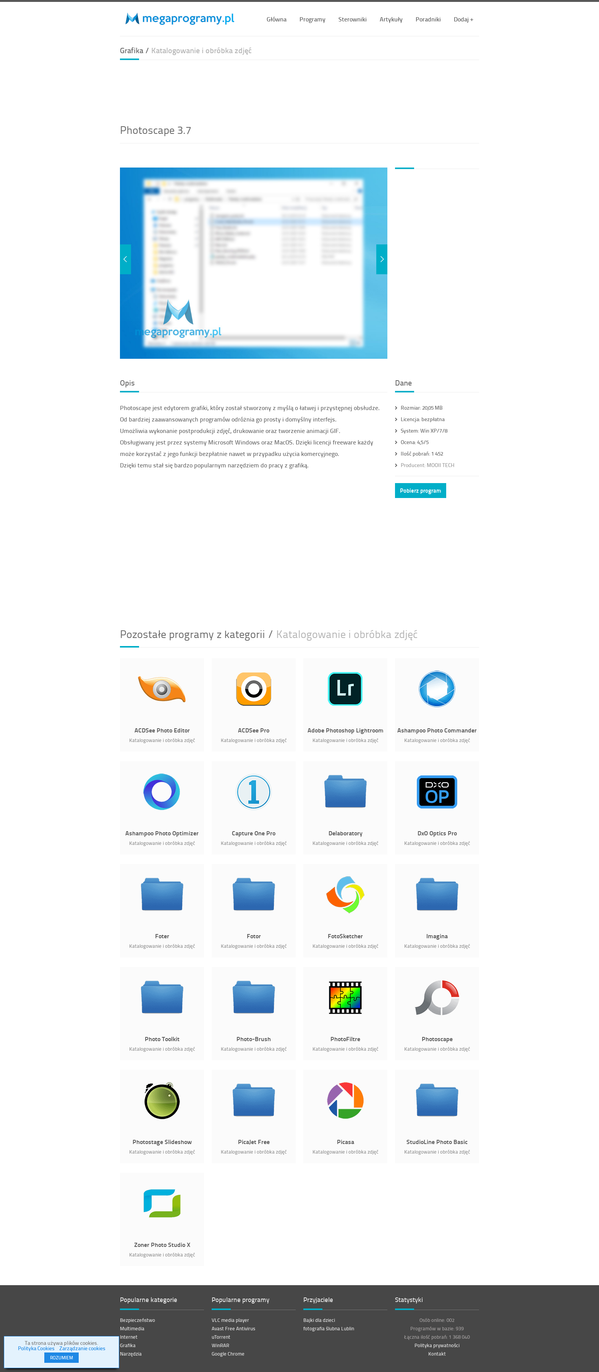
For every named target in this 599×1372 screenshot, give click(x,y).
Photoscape (437, 1038)
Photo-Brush (253, 1038)
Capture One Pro (253, 832)
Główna (277, 19)
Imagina (437, 935)
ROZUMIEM (61, 1357)
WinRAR (220, 1345)
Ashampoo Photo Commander (437, 730)
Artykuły (391, 19)
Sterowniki (352, 19)
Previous (125, 259)
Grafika (128, 1345)
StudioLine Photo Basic (437, 1141)
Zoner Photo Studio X (162, 1244)
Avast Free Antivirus (233, 1328)
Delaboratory (346, 832)
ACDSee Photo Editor (162, 730)
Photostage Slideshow (162, 1141)
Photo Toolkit (162, 1038)
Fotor (254, 935)
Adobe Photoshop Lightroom (346, 730)
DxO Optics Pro (437, 832)
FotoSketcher (345, 935)
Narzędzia (131, 1353)
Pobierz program (420, 490)
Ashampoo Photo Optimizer (162, 832)
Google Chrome (228, 1353)
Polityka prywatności (437, 1345)
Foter (162, 935)
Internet (129, 1336)
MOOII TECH (428, 465)
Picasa (345, 1141)
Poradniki (428, 19)
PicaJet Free (254, 1141)
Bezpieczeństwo (137, 1320)
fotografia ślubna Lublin (328, 1328)
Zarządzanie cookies (82, 1348)
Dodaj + (463, 19)
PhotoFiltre (345, 1038)
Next (381, 259)
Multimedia (132, 1328)
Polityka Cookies (36, 1348)
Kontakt (437, 1353)
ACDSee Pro (253, 730)
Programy (312, 19)
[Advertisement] (299, 90)
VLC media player (230, 1320)
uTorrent (221, 1336)
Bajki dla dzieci (319, 1320)
